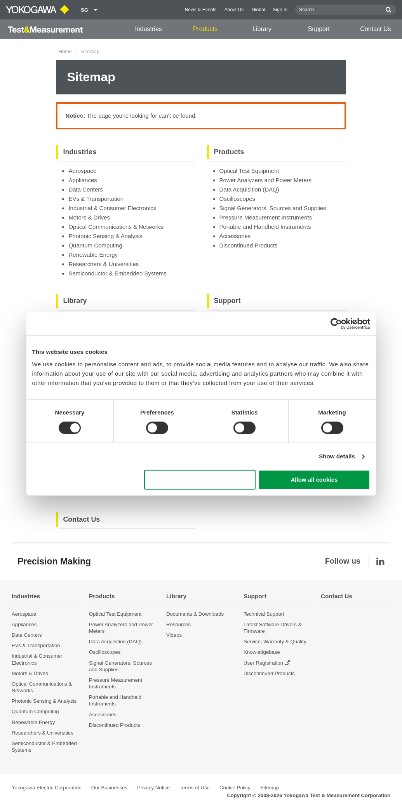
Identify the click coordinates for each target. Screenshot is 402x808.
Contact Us (375, 29)
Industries (148, 29)
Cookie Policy (235, 788)
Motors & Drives (89, 217)
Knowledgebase (262, 652)
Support (319, 29)
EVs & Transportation (96, 198)
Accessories (235, 236)
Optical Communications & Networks (115, 226)
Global (258, 9)
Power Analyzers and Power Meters (265, 180)
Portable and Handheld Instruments (265, 226)
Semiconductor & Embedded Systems (117, 273)
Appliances (82, 180)
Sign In (280, 9)
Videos (174, 635)
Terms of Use (194, 788)
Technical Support (264, 614)
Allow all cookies (314, 480)
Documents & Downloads (195, 614)
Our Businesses (109, 788)
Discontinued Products (248, 245)
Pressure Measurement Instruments (265, 217)
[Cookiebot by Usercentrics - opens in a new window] (336, 323)
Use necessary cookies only (199, 480)
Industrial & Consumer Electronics (112, 208)
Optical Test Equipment (249, 170)
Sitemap (269, 788)
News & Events (201, 9)
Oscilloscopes (237, 198)
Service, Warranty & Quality (275, 641)
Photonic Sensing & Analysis (105, 236)
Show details (337, 456)
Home (65, 51)
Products (205, 29)
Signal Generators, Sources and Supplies (272, 208)
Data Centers (85, 189)
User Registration (263, 663)
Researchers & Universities (103, 264)
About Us (234, 9)
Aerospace (82, 170)
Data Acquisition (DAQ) (249, 189)
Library (261, 29)
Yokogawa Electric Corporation (47, 788)
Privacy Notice (153, 788)
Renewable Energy (93, 254)
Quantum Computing (95, 245)
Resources (178, 624)
